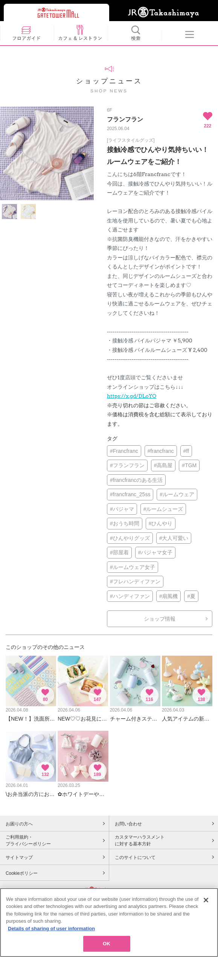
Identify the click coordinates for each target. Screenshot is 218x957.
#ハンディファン (130, 596)
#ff (186, 451)
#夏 (191, 596)
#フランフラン (127, 465)
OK (106, 946)
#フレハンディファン (135, 581)
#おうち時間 (124, 523)
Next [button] (89, 154)
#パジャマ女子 (155, 552)
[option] (47, 153)
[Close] (206, 902)
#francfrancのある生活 (136, 480)
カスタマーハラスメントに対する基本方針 (140, 840)
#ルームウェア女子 (132, 567)
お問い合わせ (128, 824)
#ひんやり (161, 523)
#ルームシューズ (163, 509)
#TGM (189, 465)
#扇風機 (168, 596)
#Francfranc (124, 451)
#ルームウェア (177, 494)
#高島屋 (163, 465)
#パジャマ (122, 509)
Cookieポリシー (22, 873)
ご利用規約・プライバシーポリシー (28, 840)
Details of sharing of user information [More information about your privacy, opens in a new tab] (51, 930)
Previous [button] (4, 154)
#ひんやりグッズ (130, 538)
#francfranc (161, 451)
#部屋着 (119, 552)
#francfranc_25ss (130, 494)
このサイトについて (135, 857)
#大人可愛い (174, 538)
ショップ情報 (159, 619)
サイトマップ (19, 857)
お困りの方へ (19, 824)
